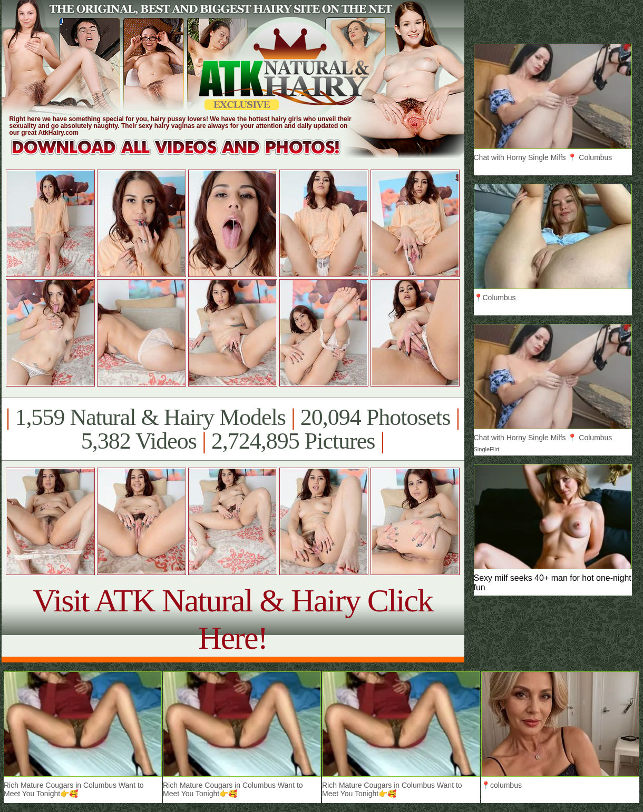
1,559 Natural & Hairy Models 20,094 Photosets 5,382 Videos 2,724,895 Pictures (233, 429)
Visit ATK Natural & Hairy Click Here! (233, 619)
